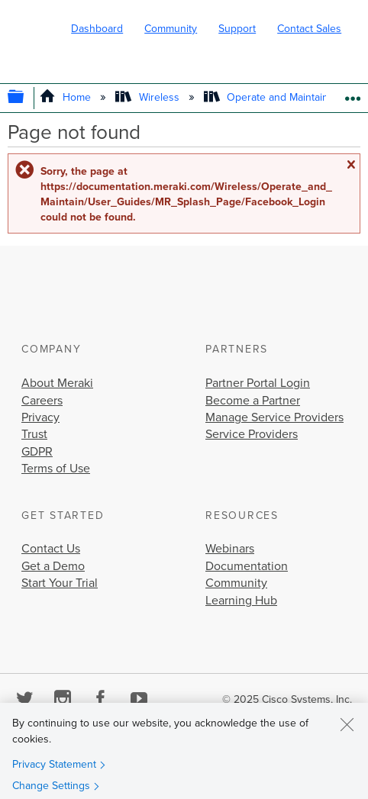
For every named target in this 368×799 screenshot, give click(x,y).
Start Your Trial (59, 583)
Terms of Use (55, 468)
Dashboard (97, 28)
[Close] (346, 724)
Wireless (148, 97)
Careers (42, 400)
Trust (34, 434)
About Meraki (57, 383)
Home (67, 97)
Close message (350, 165)
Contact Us (50, 548)
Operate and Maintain (267, 97)
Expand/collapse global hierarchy (26, 98)
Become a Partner (252, 400)
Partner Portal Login (257, 383)
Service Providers (251, 434)
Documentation (246, 566)
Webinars (229, 548)
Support (237, 28)
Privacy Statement (54, 764)
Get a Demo (53, 566)
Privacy (40, 417)
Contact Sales (309, 28)
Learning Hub (241, 600)
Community (170, 28)
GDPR (37, 451)
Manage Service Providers (274, 417)
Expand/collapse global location (352, 93)
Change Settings (51, 785)
